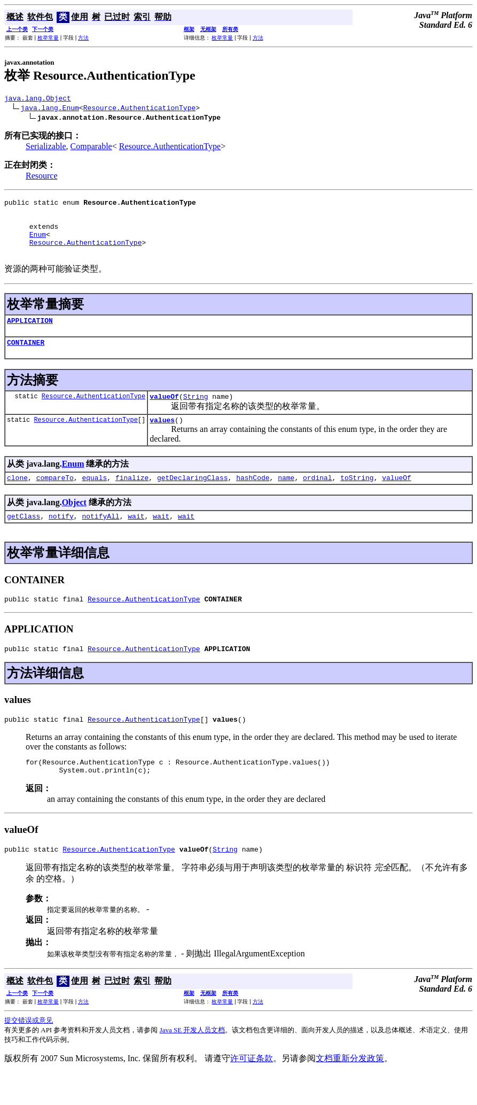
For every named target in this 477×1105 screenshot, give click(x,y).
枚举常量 (48, 38)
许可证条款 (251, 1090)
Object (74, 523)
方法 (83, 38)
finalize (131, 498)
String (195, 414)
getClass (23, 538)
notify (61, 538)
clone (17, 498)
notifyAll (100, 538)
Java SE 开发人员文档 (192, 1062)
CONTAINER (25, 358)
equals (94, 498)
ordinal (317, 498)
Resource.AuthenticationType (139, 109)
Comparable (91, 147)
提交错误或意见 (28, 1052)
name (286, 498)
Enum (37, 244)
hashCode (252, 498)
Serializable (46, 147)
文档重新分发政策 (350, 1090)
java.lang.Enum (50, 109)
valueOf (164, 414)
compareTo (55, 498)
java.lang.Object (37, 99)
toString (356, 498)
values (162, 439)
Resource (42, 177)
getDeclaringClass (192, 498)
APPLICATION (30, 334)
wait (136, 538)
